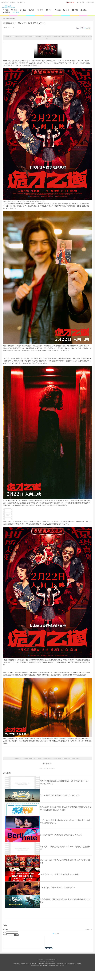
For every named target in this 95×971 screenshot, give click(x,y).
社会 (32, 10)
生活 (23, 10)
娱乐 (66, 10)
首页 (6, 10)
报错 (88, 28)
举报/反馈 (62, 965)
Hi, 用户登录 (5, 2)
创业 (58, 10)
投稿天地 (12, 18)
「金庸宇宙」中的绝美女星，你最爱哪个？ (57, 888)
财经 (84, 10)
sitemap (52, 961)
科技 (75, 10)
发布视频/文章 (21, 2)
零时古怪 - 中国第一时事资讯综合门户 (8, 6)
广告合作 (80, 2)
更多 (16, 12)
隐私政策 (42, 961)
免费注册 (12, 2)
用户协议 (48, 961)
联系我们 (90, 2)
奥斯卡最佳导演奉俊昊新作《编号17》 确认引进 (59, 795)
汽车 (49, 10)
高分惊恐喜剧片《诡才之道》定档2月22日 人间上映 (24, 23)
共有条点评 (89, 929)
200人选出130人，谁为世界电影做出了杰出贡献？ (60, 874)
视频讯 (6, 12)
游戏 (40, 10)
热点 (14, 10)
